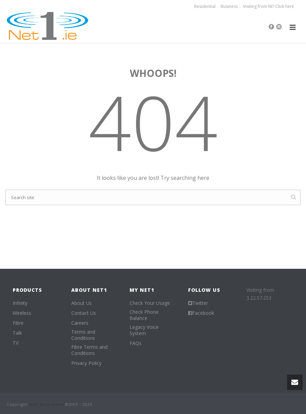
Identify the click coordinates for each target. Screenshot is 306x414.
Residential (205, 6)
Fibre (18, 323)
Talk (17, 333)
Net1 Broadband (46, 404)
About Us (81, 303)
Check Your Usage (150, 303)
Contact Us (83, 313)
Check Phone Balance (144, 315)
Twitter (200, 303)
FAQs (136, 343)
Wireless (22, 313)
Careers (79, 323)
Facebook (203, 313)
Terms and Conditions (83, 335)
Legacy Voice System (144, 330)
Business (229, 6)
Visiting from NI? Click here (268, 6)
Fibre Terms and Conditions (89, 350)
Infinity (20, 303)
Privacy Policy (86, 363)
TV (16, 343)
